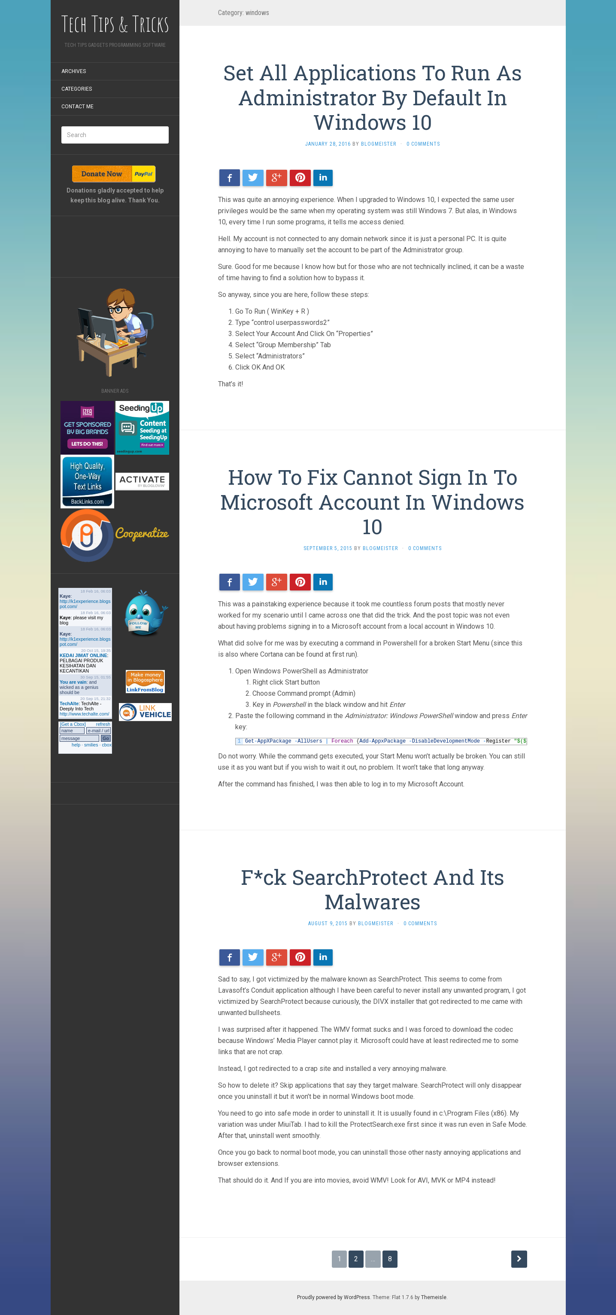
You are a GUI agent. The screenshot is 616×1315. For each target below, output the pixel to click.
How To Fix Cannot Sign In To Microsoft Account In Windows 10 (372, 501)
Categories (76, 89)
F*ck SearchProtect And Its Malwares (372, 889)
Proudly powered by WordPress (333, 1297)
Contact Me (77, 107)
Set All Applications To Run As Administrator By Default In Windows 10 (372, 97)
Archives (73, 71)
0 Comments (423, 144)
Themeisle (433, 1297)
